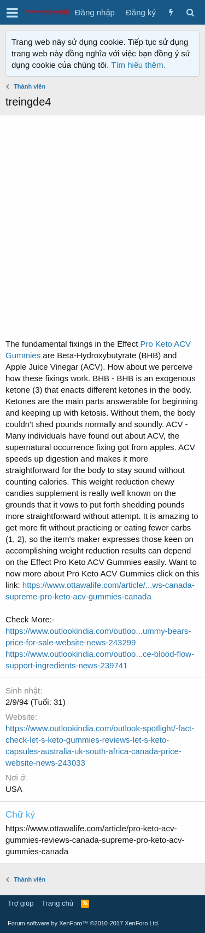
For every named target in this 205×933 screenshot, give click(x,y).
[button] (12, 13)
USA (13, 789)
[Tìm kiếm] (190, 12)
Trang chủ (57, 903)
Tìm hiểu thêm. (138, 64)
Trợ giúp (20, 903)
